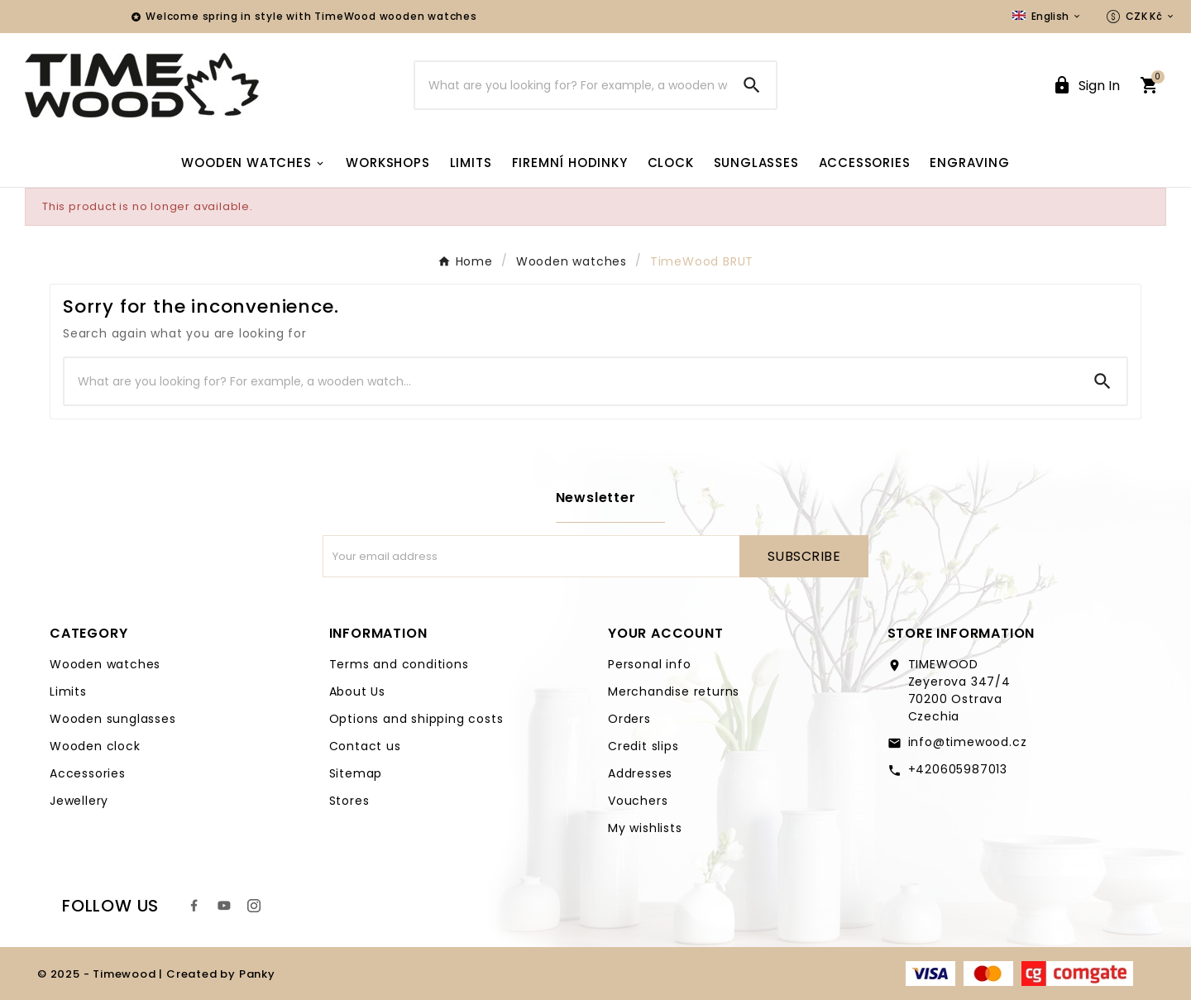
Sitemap (356, 773)
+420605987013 (957, 769)
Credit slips (643, 746)
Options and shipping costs (416, 719)
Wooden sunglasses (113, 719)
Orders (629, 719)
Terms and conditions (399, 664)
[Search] (571, 85)
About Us (357, 691)
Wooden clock (95, 746)
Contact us (365, 746)
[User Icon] (1086, 85)
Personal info (649, 664)
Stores (349, 800)
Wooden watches (105, 664)
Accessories (88, 773)
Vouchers (637, 800)
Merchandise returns (673, 691)
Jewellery (79, 800)
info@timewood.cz (967, 742)
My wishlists (645, 828)
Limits (68, 691)
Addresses (640, 773)
